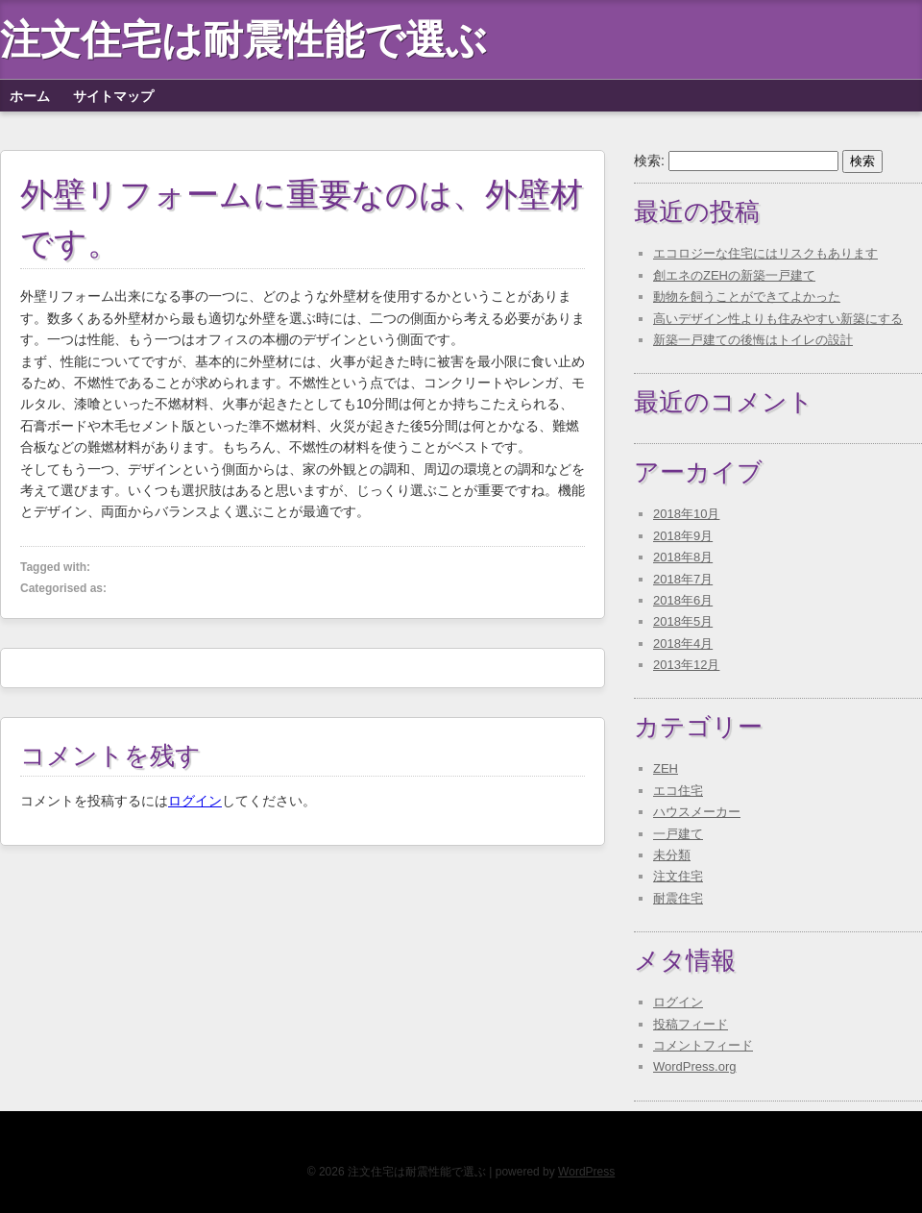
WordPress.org (694, 1066)
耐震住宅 (678, 898)
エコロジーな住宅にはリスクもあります (765, 253)
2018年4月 (683, 643)
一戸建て (678, 834)
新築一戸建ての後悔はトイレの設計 (753, 340)
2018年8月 (683, 557)
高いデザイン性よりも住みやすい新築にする (778, 318)
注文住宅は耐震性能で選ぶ (243, 39)
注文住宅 (678, 876)
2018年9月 (683, 536)
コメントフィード (703, 1045)
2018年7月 (683, 579)
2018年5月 (683, 621)
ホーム (30, 96)
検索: (649, 160)
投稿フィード (690, 1024)
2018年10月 (686, 514)
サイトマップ (113, 96)
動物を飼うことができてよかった (746, 296)
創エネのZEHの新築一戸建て (734, 275)
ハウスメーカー (696, 812)
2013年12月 (686, 664)
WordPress (586, 1171)
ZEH (665, 768)
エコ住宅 (678, 790)
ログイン (195, 800)
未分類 (672, 855)
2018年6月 (683, 600)
